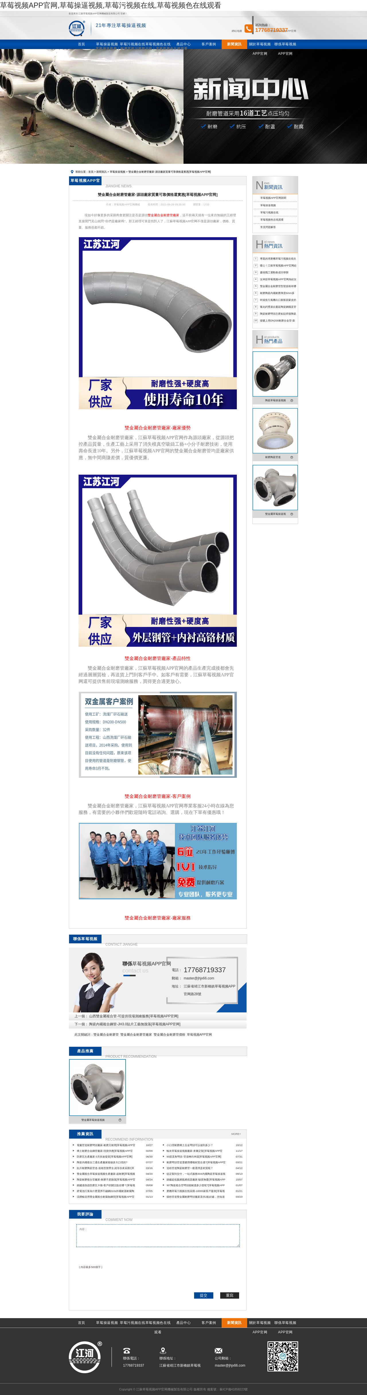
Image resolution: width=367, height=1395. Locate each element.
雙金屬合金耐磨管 (106, 1034)
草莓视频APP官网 (199, 1034)
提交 (203, 1295)
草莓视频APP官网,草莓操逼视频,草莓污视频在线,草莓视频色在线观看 (110, 5)
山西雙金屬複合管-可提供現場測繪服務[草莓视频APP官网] (133, 1016)
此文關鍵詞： (84, 1034)
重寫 (229, 1295)
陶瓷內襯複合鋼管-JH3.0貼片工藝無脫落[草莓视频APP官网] (134, 1024)
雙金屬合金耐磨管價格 (169, 1034)
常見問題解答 (268, 227)
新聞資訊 (101, 171)
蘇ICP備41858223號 (234, 1389)
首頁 (90, 171)
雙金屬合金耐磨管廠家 (136, 1034)
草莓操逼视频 (117, 171)
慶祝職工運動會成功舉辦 (274, 272)
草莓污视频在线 (269, 212)
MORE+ (236, 1134)
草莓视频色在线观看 (272, 219)
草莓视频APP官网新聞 (273, 197)
